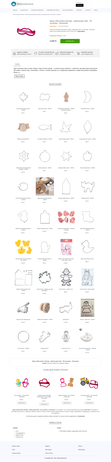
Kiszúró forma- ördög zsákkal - (87, 289)
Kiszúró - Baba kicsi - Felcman (87, 319)
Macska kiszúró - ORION (87, 198)
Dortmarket (63, 31)
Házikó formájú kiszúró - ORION (45, 228)
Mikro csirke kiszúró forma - (87, 258)
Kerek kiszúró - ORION (23, 348)
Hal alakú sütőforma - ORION (45, 139)
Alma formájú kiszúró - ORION (87, 167)
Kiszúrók (26, 14)
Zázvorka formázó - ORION (44, 108)
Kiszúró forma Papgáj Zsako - (23, 319)
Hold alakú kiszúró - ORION (87, 108)
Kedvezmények (16, 453)
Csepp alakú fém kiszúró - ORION (87, 139)
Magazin (47, 446)
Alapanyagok (24, 10)
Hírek (13, 449)
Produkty (18, 14)
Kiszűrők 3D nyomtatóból (58, 363)
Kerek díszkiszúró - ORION (44, 167)
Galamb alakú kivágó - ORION (66, 139)
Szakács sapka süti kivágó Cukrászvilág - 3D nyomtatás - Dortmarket (44, 397)
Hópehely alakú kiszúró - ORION (66, 167)
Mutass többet (19, 76)
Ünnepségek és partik (53, 10)
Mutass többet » (81, 31)
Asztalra (87, 10)
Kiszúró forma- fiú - (66, 348)
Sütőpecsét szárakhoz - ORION (45, 319)
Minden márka (16, 446)
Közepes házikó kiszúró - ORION (66, 198)
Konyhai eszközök (68, 10)
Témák (95, 10)
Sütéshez (79, 10)
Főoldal (15, 10)
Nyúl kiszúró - (66, 319)
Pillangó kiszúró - (45, 348)
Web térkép (48, 449)
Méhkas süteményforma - (23, 139)
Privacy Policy (49, 453)
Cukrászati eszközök (37, 10)
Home (14, 14)
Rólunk (80, 446)
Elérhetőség (81, 449)
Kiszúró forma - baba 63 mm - (66, 289)
